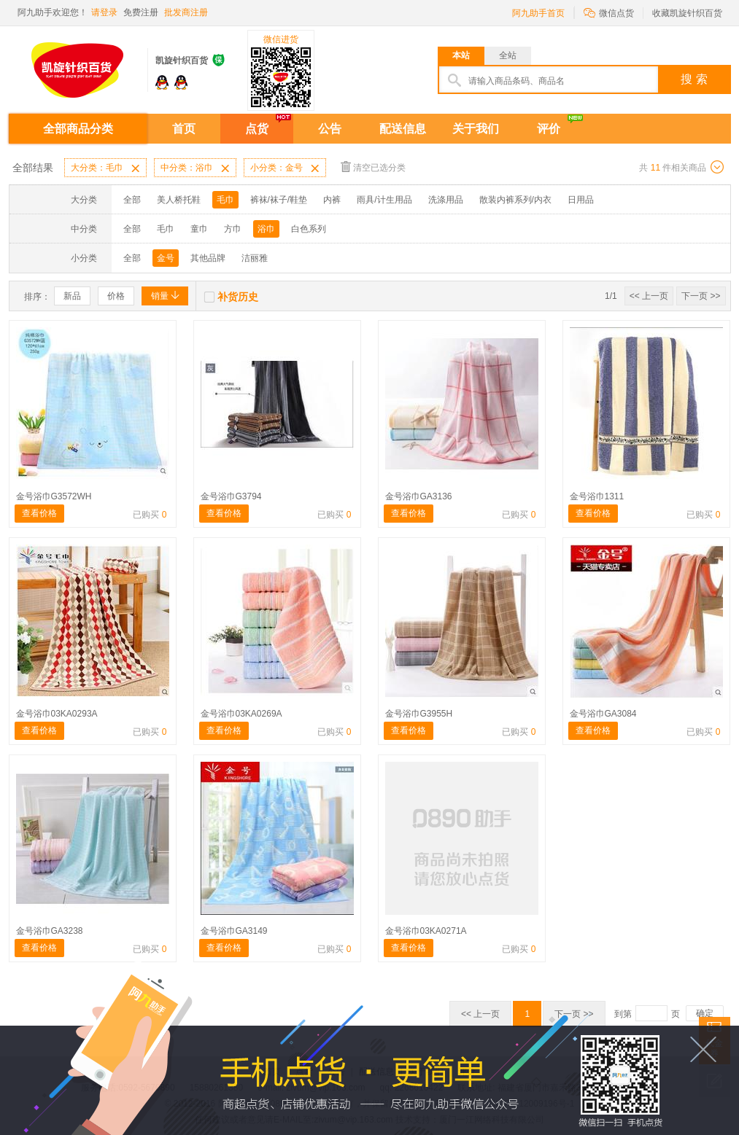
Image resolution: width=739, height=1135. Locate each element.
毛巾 (225, 200)
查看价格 (39, 513)
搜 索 (694, 79)
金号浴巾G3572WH (54, 496)
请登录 (104, 12)
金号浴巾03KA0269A (241, 714)
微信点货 (609, 12)
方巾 (232, 229)
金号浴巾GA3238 (49, 931)
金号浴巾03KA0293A (57, 714)
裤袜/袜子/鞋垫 (279, 200)
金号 (165, 258)
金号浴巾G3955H (419, 714)
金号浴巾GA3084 (603, 714)
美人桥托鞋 (179, 200)
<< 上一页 (649, 296)
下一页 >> (700, 296)
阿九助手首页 (538, 13)
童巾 (199, 229)
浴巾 (266, 229)
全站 (507, 55)
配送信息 (402, 128)
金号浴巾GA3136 (418, 496)
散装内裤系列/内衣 (515, 200)
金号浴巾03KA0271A (426, 931)
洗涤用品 (445, 200)
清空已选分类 (373, 166)
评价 (548, 128)
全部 (132, 200)
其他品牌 (207, 258)
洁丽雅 (254, 258)
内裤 (332, 200)
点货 (256, 128)
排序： (37, 297)
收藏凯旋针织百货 (687, 13)
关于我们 (475, 128)
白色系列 (308, 229)
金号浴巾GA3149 (234, 931)
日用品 (581, 200)
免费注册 (140, 12)
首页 (184, 128)
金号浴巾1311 (597, 496)
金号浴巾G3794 (231, 496)
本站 (461, 55)
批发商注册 (186, 12)
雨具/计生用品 (384, 200)
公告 (329, 128)
